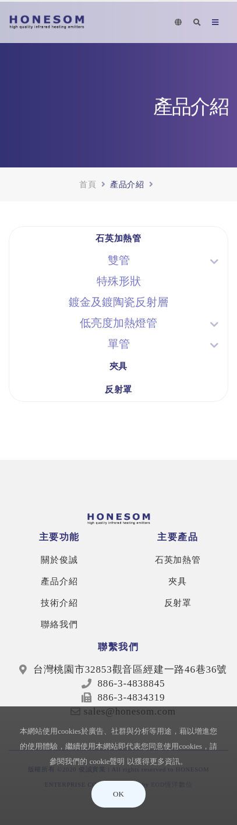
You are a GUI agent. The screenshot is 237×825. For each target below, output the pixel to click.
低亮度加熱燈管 (118, 323)
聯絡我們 (59, 624)
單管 (119, 344)
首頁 (88, 184)
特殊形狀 (119, 281)
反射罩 (118, 389)
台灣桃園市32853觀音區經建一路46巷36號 (130, 669)
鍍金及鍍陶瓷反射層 (118, 302)
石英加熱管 (118, 238)
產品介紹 (59, 581)
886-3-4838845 (129, 683)
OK (118, 794)
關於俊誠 (59, 560)
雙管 (119, 260)
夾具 (118, 366)
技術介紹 (59, 603)
